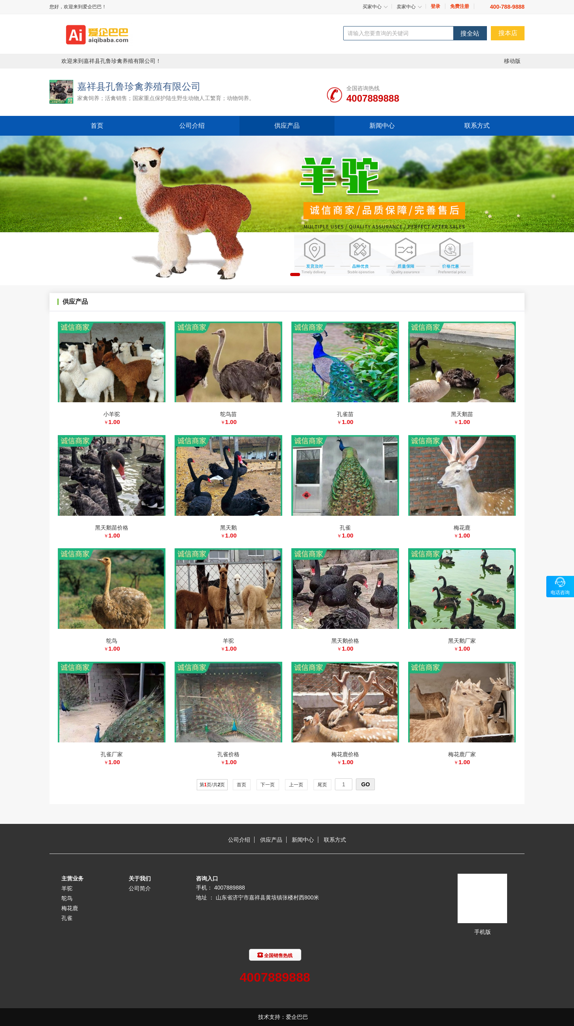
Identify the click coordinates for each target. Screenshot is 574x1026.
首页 (97, 125)
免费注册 (459, 6)
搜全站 (469, 33)
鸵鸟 (66, 898)
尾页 (322, 784)
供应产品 (287, 125)
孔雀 (66, 918)
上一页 (296, 784)
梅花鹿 (69, 908)
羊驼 (66, 888)
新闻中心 (382, 125)
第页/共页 (212, 784)
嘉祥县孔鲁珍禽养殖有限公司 (139, 86)
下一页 (267, 784)
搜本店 (507, 33)
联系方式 (477, 125)
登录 (435, 6)
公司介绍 (192, 125)
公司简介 (140, 888)
